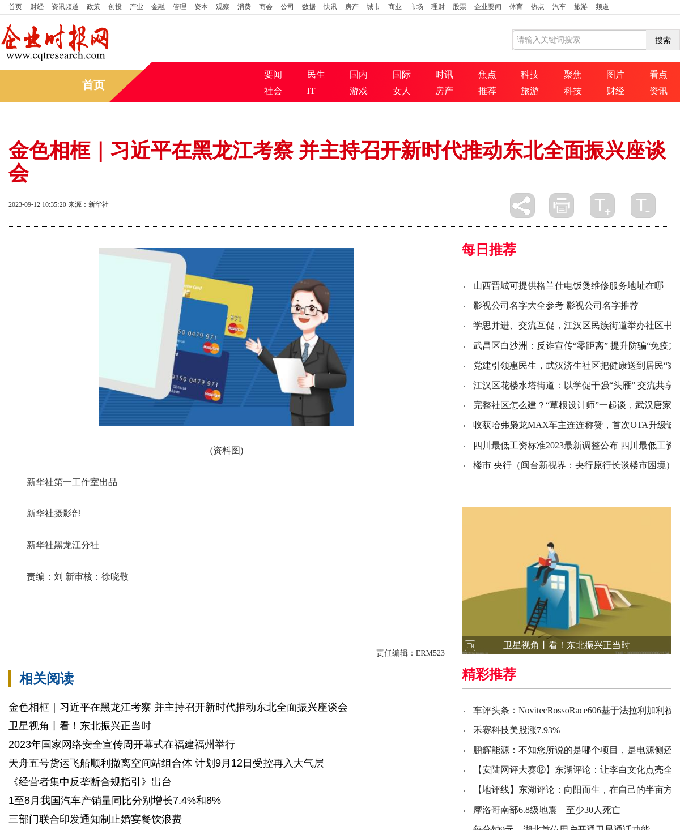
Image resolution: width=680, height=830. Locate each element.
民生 (316, 74)
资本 (201, 7)
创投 (115, 7)
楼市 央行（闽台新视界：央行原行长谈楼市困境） (574, 465)
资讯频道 (65, 7)
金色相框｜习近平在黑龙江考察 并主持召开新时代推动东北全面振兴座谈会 (178, 707)
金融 (158, 7)
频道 (602, 7)
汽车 (559, 7)
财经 (37, 7)
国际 (402, 74)
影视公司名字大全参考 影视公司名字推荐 (556, 305)
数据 (309, 7)
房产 (352, 7)
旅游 (581, 7)
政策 (93, 7)
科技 (530, 74)
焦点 (487, 74)
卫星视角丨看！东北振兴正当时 (79, 725)
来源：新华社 (88, 204)
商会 (266, 7)
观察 (223, 7)
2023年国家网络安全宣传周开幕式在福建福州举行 (121, 744)
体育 (516, 7)
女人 (402, 91)
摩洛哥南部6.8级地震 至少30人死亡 (546, 810)
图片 (615, 74)
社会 (273, 91)
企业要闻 (488, 7)
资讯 (658, 91)
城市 (373, 7)
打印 (561, 205)
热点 (538, 7)
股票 (459, 7)
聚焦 (573, 74)
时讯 (444, 74)
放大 (602, 205)
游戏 (359, 91)
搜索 (663, 40)
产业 (136, 7)
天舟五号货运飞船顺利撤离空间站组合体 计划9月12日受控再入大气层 (166, 763)
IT (311, 91)
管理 (179, 7)
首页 (15, 7)
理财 (438, 7)
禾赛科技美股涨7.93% (516, 730)
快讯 (330, 7)
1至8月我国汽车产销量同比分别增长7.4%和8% (114, 800)
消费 (244, 7)
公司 (287, 7)
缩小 (643, 205)
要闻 (273, 74)
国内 (359, 74)
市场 (416, 7)
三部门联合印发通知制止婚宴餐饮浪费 (95, 819)
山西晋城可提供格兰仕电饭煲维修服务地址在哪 (568, 285)
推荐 (487, 91)
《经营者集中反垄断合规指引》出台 (90, 782)
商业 (395, 7)
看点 (658, 74)
